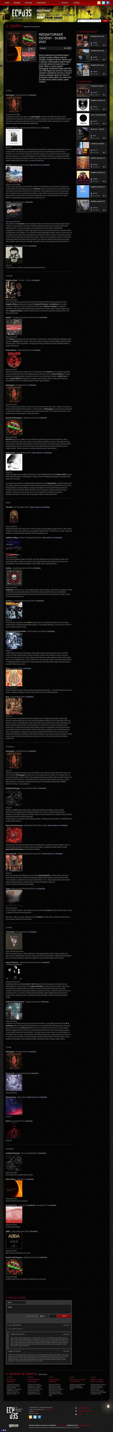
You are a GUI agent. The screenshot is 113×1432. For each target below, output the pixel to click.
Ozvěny (54, 3)
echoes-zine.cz (61, 1425)
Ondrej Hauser (49, 1409)
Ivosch (37, 1411)
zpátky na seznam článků (32, 26)
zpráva (39, 1309)
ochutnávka (32, 95)
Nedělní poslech (26, 1028)
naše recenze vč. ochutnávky (40, 165)
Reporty (65, 3)
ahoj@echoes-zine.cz (85, 1411)
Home (7, 3)
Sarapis (43, 48)
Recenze (28, 3)
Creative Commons (84, 1425)
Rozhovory (41, 3)
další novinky (43, 1374)
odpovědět (66, 1325)
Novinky (17, 3)
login (79, 1414)
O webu (76, 3)
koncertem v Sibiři (29, 984)
